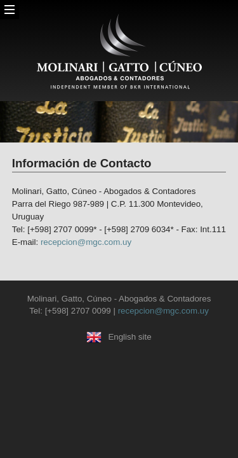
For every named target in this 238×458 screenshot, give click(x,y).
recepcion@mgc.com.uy (86, 242)
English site (118, 337)
